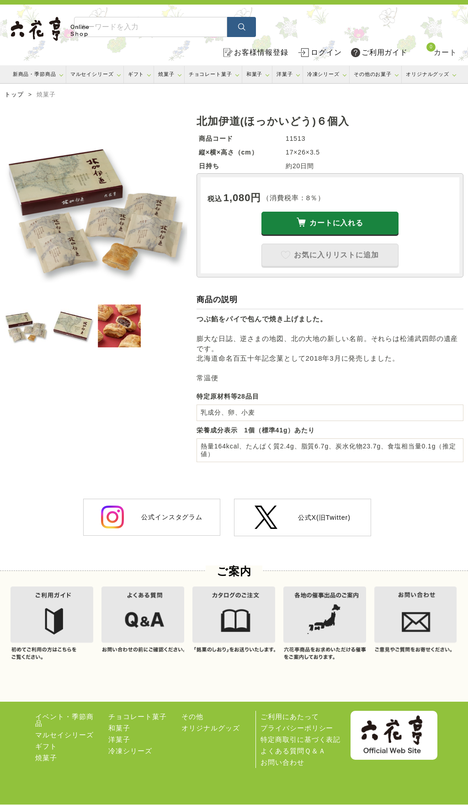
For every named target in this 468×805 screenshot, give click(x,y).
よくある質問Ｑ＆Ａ (293, 751)
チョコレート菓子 (210, 74)
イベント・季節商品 (64, 720)
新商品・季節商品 (34, 74)
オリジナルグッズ (427, 74)
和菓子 (254, 74)
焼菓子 (166, 74)
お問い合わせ (282, 763)
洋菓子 (285, 74)
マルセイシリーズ (92, 74)
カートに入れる (336, 223)
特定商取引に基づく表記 (300, 740)
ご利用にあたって (290, 717)
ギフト (136, 74)
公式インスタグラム (151, 517)
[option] (96, 206)
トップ (14, 94)
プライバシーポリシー (297, 728)
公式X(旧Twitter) (303, 517)
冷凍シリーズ (323, 74)
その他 (192, 717)
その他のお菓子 (373, 74)
